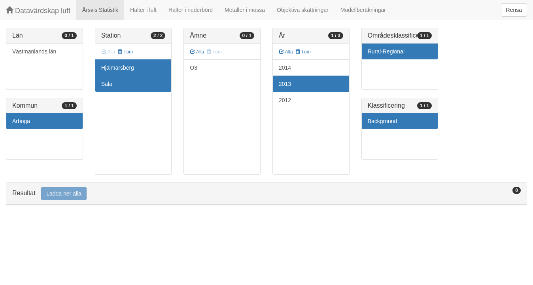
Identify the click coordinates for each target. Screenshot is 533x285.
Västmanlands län (34, 51)
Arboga (21, 121)
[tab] (266, 194)
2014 (285, 68)
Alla (197, 52)
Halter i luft (143, 10)
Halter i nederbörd (190, 10)
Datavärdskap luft (38, 10)
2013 (285, 84)
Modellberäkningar (363, 10)
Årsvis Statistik (100, 10)
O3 (193, 68)
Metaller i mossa (245, 10)
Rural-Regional (386, 51)
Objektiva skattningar (303, 10)
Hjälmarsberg (117, 68)
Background (382, 121)
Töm (125, 52)
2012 (285, 100)
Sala (106, 84)
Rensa (514, 10)
